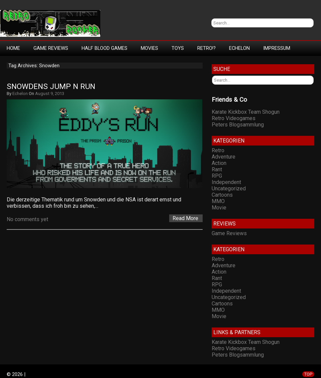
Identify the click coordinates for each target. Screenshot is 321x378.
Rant (217, 169)
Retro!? (206, 48)
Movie (219, 207)
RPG (217, 176)
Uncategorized (229, 188)
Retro (218, 150)
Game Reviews (50, 48)
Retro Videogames (233, 118)
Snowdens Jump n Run (51, 86)
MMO (218, 201)
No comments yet (27, 219)
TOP (308, 374)
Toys (178, 48)
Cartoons (222, 195)
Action (219, 163)
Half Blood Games (104, 48)
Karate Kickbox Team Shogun (246, 112)
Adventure (223, 157)
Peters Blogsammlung (238, 124)
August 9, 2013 (49, 93)
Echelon (239, 48)
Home (13, 48)
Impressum (276, 48)
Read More (185, 218)
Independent (226, 182)
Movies (149, 48)
